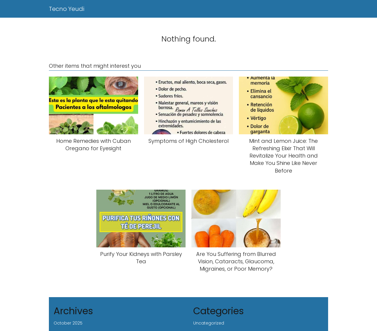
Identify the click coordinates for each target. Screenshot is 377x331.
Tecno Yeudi (66, 9)
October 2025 (68, 323)
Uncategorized (208, 323)
